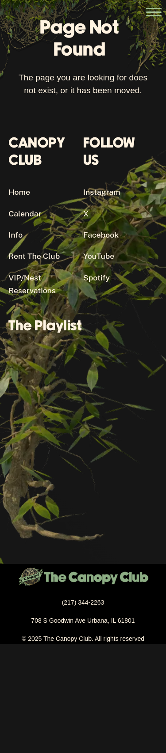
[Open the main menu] (154, 12)
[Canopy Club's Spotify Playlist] (83, 429)
